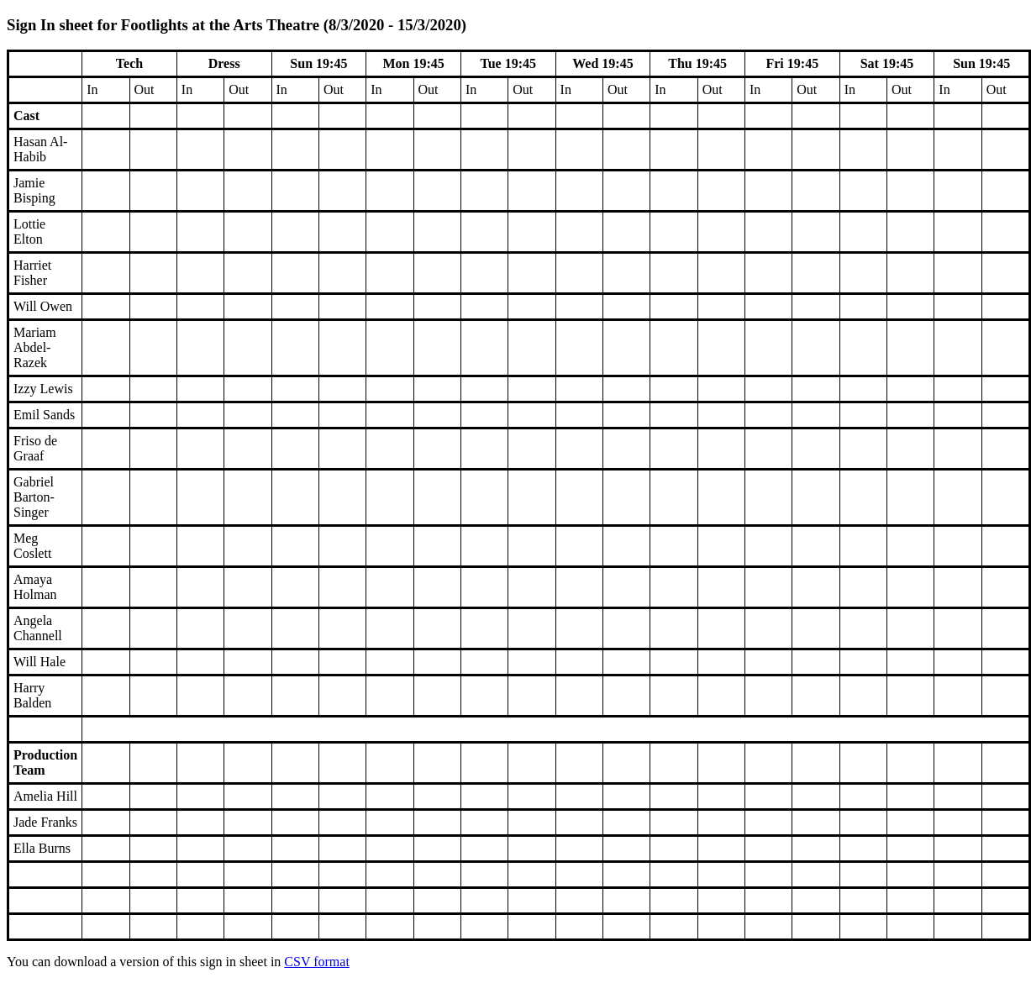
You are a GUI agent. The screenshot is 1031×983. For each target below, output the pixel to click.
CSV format (316, 961)
